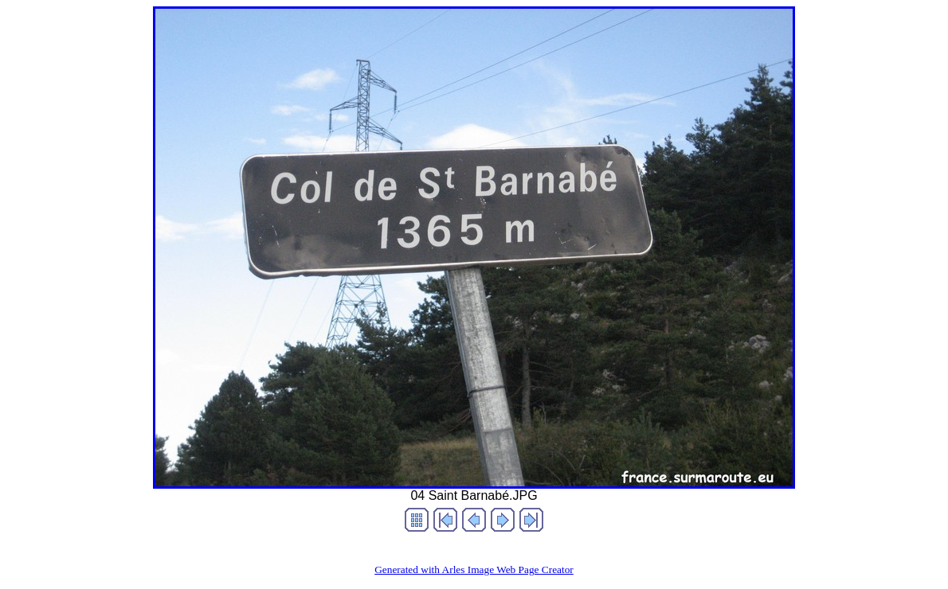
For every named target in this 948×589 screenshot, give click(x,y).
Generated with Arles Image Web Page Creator (474, 569)
